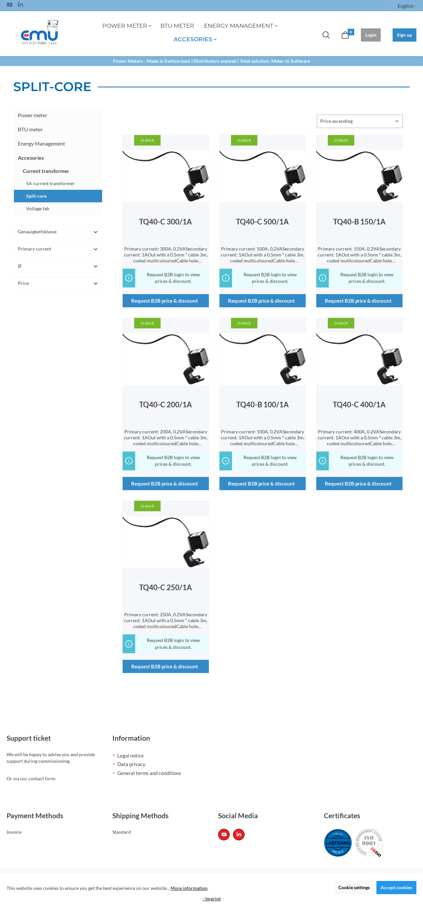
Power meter (32, 115)
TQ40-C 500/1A (262, 222)
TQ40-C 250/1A (165, 587)
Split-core (36, 196)
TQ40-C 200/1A (165, 404)
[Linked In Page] (20, 6)
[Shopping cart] (345, 35)
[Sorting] (360, 121)
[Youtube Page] (10, 6)
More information (189, 888)
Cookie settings (354, 887)
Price (58, 283)
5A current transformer (50, 183)
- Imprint (212, 898)
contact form (41, 778)
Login (370, 35)
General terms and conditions (149, 773)
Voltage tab (37, 208)
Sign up (404, 35)
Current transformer (46, 171)
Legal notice (130, 755)
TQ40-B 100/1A (262, 404)
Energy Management (41, 143)
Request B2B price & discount (164, 301)
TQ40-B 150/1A (359, 222)
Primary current (58, 249)
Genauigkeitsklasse (58, 231)
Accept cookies (396, 887)
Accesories (31, 157)
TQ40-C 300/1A (165, 222)
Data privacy (131, 764)
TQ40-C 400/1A (359, 404)
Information (131, 738)
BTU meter (30, 129)
